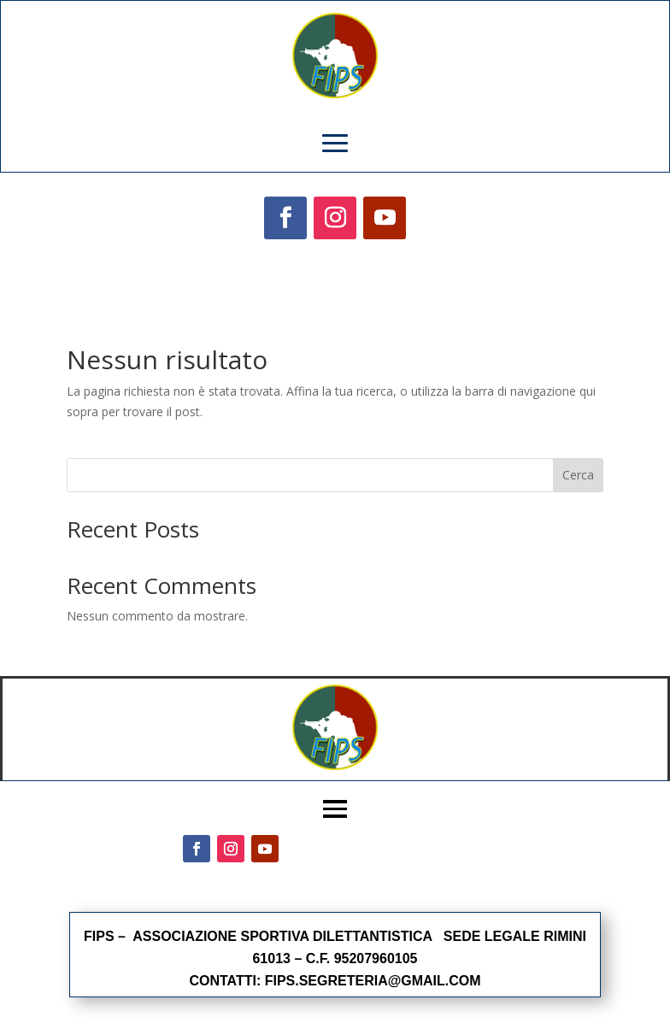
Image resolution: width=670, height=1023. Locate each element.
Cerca (578, 475)
